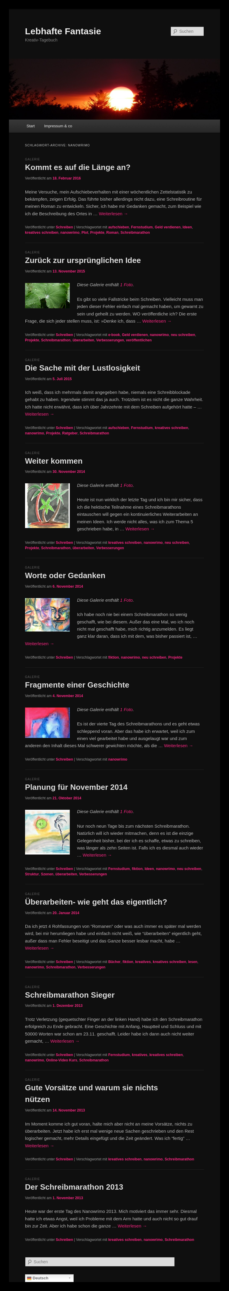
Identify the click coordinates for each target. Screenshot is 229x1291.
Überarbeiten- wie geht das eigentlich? (96, 901)
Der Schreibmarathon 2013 (74, 1186)
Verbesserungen (110, 340)
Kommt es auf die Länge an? (78, 167)
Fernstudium (142, 227)
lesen (192, 962)
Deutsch (37, 1278)
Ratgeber (70, 433)
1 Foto (126, 284)
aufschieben (118, 227)
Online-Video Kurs (61, 1060)
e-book (114, 335)
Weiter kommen (54, 460)
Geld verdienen (168, 227)
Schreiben (64, 227)
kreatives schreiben (41, 232)
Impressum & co (58, 126)
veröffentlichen (139, 340)
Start (31, 126)
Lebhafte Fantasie (63, 31)
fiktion (113, 657)
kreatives (143, 962)
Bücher (114, 962)
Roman (112, 232)
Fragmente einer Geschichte (77, 684)
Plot (84, 232)
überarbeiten (83, 340)
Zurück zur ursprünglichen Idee (83, 260)
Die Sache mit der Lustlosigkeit (82, 367)
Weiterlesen (113, 213)
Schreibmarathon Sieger (70, 994)
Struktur (32, 874)
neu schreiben (183, 335)
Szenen (47, 874)
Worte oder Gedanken (65, 575)
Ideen (187, 227)
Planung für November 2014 (76, 787)
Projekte (97, 232)
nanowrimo (70, 232)
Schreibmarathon (135, 232)
